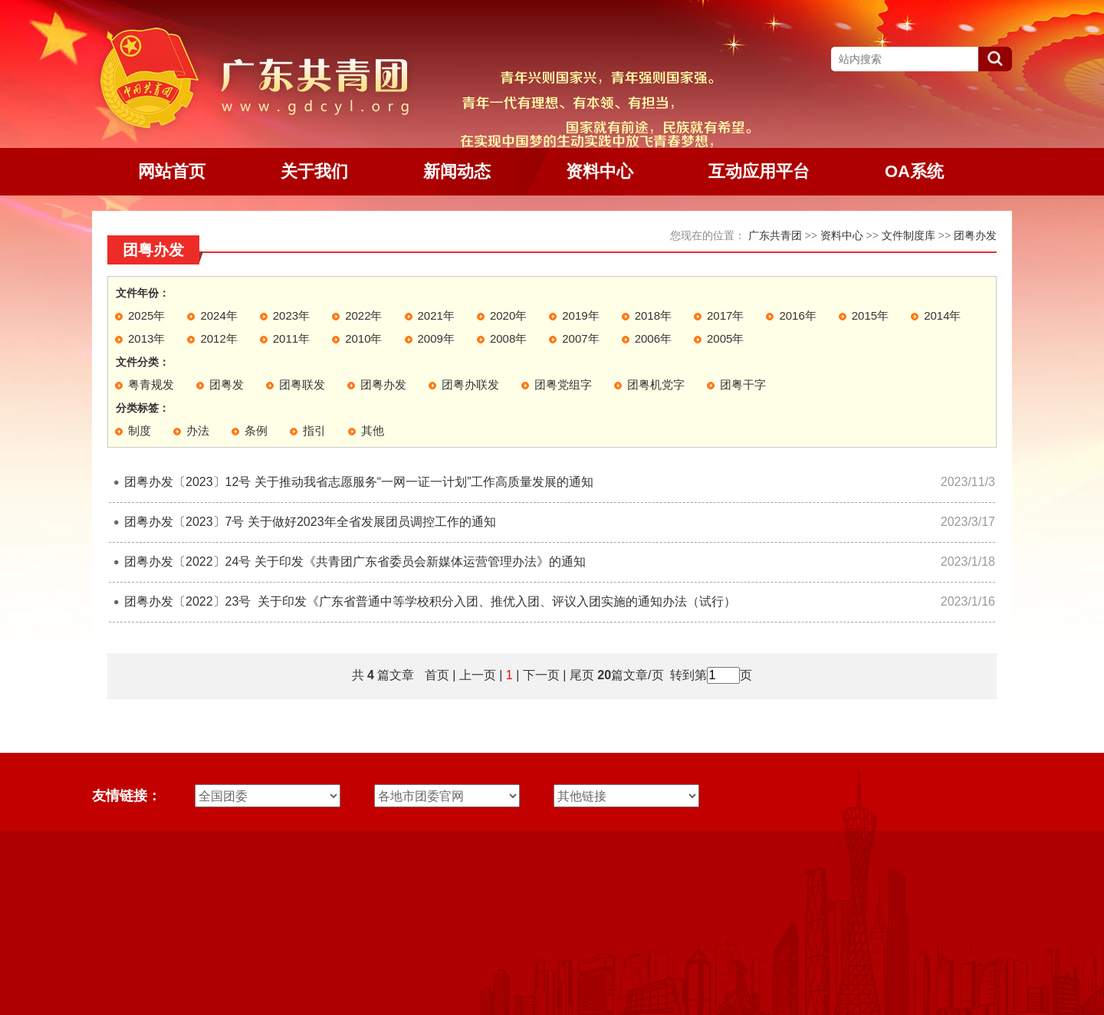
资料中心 (841, 235)
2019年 (580, 315)
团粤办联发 (470, 384)
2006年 (653, 338)
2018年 (653, 315)
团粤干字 (743, 384)
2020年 (508, 315)
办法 (197, 430)
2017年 (725, 315)
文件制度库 (908, 235)
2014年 (942, 315)
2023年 (291, 315)
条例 (256, 430)
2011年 (291, 338)
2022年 (363, 315)
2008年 (508, 338)
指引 (314, 430)
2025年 (146, 315)
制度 (139, 430)
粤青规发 (151, 384)
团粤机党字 (656, 384)
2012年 (218, 338)
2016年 (797, 315)
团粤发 (226, 384)
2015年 (870, 315)
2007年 (580, 338)
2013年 (146, 338)
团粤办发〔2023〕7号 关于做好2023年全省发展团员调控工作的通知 (310, 521)
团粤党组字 (563, 384)
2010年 (363, 338)
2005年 (725, 338)
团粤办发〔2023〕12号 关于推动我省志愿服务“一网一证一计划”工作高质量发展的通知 (359, 481)
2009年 (436, 338)
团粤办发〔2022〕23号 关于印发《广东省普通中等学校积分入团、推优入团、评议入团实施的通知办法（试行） (430, 601)
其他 (372, 430)
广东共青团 (775, 235)
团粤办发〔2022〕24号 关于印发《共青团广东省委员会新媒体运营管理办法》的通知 (355, 561)
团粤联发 (302, 384)
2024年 (218, 315)
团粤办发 (975, 235)
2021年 (436, 315)
